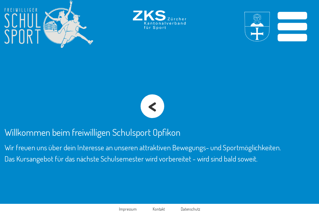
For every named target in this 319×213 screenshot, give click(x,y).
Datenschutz (190, 209)
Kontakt (159, 209)
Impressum (128, 209)
